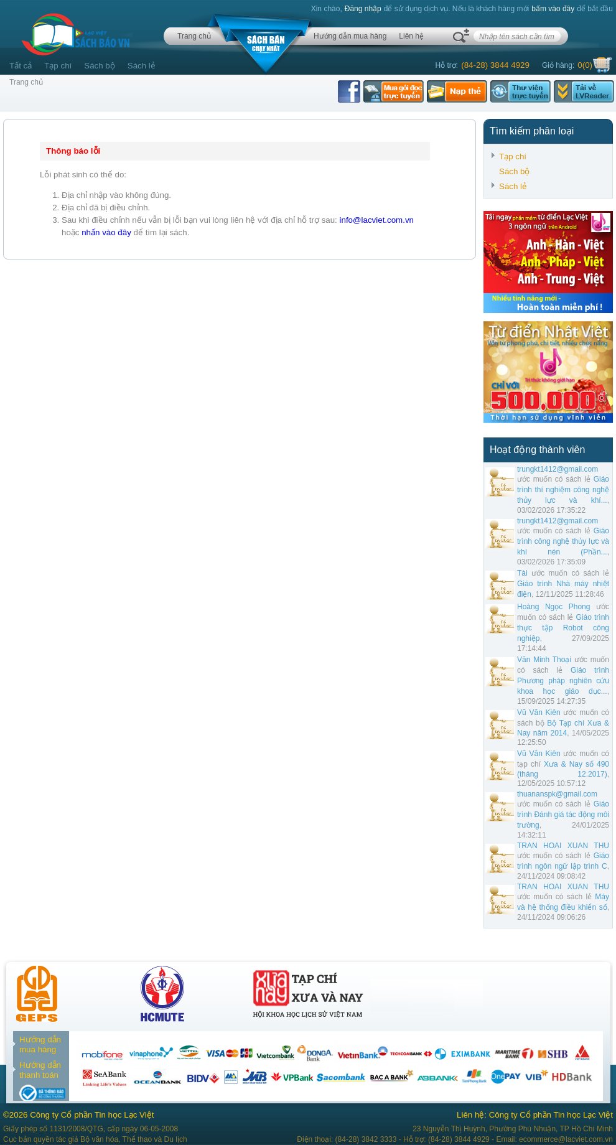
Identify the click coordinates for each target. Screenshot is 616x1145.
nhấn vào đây (106, 232)
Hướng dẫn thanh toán (40, 1070)
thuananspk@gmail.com (557, 794)
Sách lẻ (142, 65)
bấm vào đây (552, 8)
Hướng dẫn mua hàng (350, 36)
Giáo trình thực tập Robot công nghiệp (563, 628)
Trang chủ (194, 36)
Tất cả (20, 65)
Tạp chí (58, 65)
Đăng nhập (363, 8)
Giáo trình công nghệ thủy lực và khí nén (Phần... (563, 541)
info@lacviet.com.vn (377, 220)
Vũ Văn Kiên (539, 712)
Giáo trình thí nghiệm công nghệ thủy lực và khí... (563, 490)
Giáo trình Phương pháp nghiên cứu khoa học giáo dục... (563, 681)
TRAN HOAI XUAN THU (563, 845)
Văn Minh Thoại (544, 659)
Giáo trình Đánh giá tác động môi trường (563, 815)
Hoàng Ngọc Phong (553, 606)
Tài (522, 573)
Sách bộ (99, 65)
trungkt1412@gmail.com (557, 469)
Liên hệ (411, 36)
